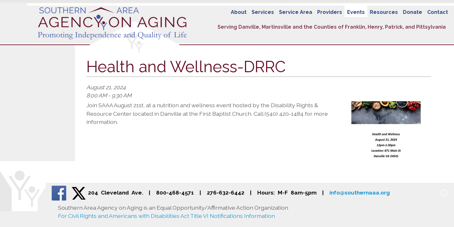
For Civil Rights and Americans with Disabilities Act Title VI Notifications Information (166, 215)
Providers (329, 12)
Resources (384, 12)
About (239, 12)
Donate (412, 12)
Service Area (295, 12)
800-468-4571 (175, 192)
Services (263, 12)
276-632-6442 (225, 192)
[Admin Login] (436, 192)
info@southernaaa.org (359, 192)
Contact (437, 12)
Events (356, 12)
